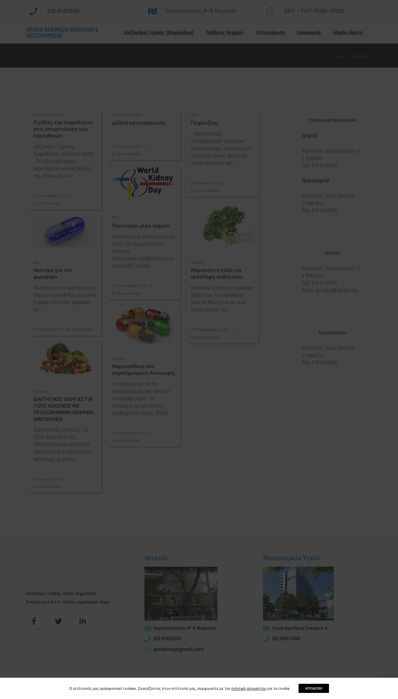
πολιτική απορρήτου (248, 688)
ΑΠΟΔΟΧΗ (313, 688)
